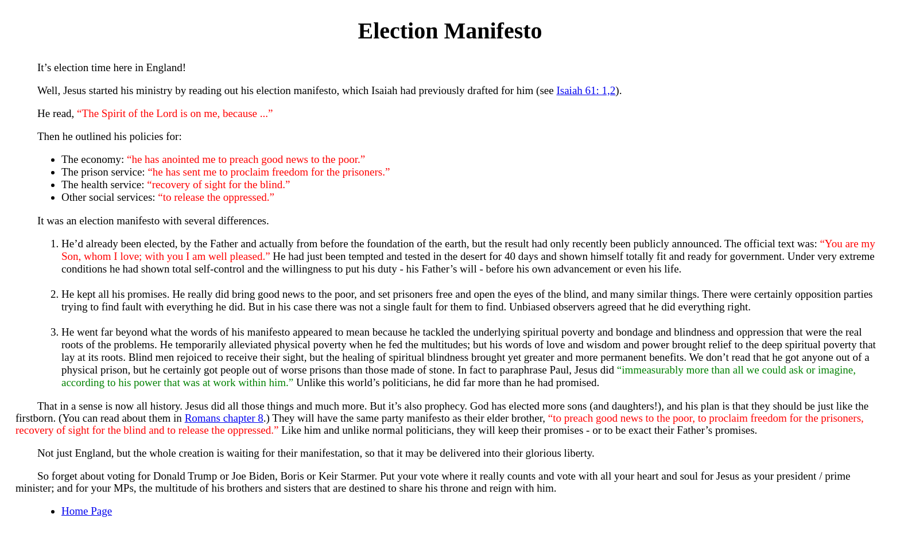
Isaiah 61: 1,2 (585, 90)
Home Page (86, 511)
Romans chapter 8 (224, 418)
